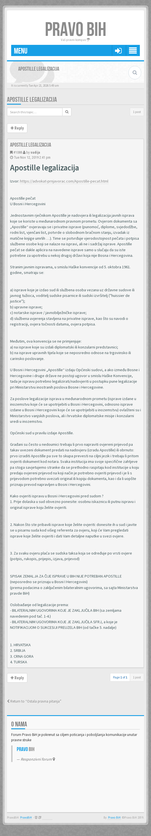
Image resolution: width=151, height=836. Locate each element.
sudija (35, 152)
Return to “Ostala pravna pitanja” (34, 701)
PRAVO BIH (75, 30)
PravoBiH (26, 817)
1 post (137, 112)
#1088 (17, 152)
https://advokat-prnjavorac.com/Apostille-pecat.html (64, 181)
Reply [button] (17, 128)
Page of (120, 677)
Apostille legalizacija (32, 100)
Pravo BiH (114, 817)
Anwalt (47, 817)
